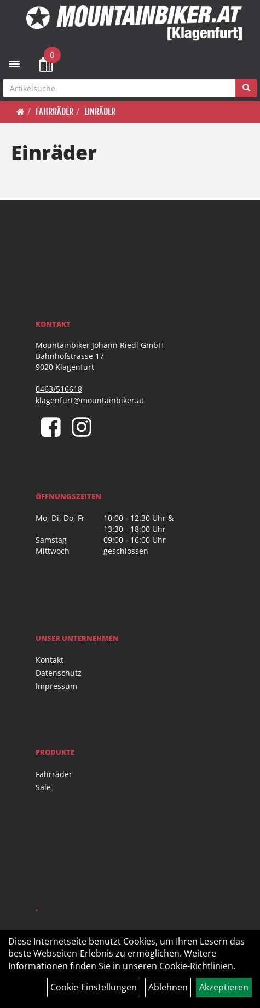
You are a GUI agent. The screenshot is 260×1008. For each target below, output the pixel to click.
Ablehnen (168, 987)
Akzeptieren (224, 987)
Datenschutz (59, 673)
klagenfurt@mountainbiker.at (90, 400)
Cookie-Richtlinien (196, 966)
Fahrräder (54, 111)
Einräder (99, 111)
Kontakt (49, 659)
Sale (43, 787)
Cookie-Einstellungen (93, 987)
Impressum (56, 686)
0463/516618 (59, 389)
